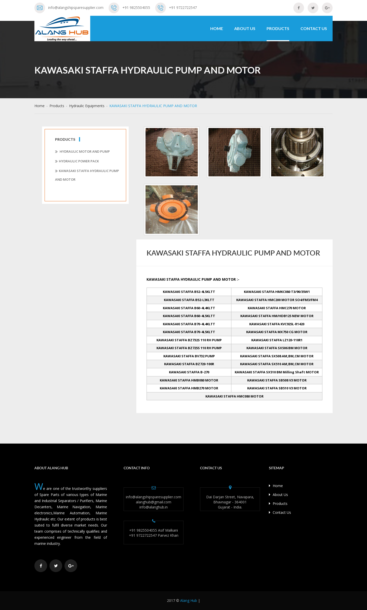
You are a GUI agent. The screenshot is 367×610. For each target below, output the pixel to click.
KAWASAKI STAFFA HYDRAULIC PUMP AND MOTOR (87, 175)
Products (278, 28)
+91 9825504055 (136, 7)
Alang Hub (188, 600)
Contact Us (313, 28)
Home (216, 28)
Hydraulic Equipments (86, 105)
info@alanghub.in (153, 507)
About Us (244, 28)
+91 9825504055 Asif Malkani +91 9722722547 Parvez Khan (153, 533)
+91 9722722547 (183, 7)
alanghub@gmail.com (153, 502)
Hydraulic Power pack (77, 161)
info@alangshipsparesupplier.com (75, 7)
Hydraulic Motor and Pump (82, 151)
